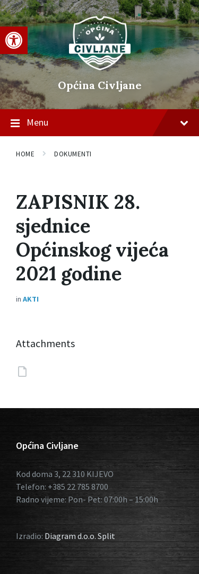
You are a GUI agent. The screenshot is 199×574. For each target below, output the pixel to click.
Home (25, 153)
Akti (31, 299)
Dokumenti (73, 153)
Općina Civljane (100, 85)
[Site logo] (100, 67)
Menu (99, 123)
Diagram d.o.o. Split (80, 536)
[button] (14, 40)
